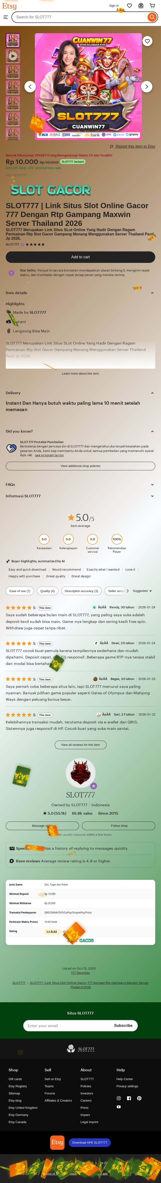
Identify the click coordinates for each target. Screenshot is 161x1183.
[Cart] (152, 5)
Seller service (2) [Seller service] (119, 591)
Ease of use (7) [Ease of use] (19, 591)
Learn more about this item (80, 373)
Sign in (114, 5)
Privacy (72, 1173)
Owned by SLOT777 (69, 805)
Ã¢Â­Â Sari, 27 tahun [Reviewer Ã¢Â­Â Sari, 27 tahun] (118, 714)
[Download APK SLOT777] (57, 1142)
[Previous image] (30, 86)
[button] (93, 786)
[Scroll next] (127, 591)
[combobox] (78, 17)
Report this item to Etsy (132, 146)
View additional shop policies (80, 466)
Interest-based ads (95, 1173)
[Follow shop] (118, 826)
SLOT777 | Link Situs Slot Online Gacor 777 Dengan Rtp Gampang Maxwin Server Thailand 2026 (77, 214)
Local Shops (121, 1173)
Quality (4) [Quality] (47, 591)
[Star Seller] (22, 244)
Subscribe (123, 1026)
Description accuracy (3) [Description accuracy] (81, 591)
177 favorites (80, 973)
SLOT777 (12, 244)
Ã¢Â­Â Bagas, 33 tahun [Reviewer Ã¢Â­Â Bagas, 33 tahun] (116, 679)
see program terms (49, 455)
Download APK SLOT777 (89, 1142)
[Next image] (146, 86)
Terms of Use (52, 1173)
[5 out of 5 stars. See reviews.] (36, 244)
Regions (140, 1173)
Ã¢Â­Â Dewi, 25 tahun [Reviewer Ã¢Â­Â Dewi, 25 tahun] (117, 643)
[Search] (152, 17)
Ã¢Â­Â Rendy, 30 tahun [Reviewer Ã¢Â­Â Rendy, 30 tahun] (116, 607)
